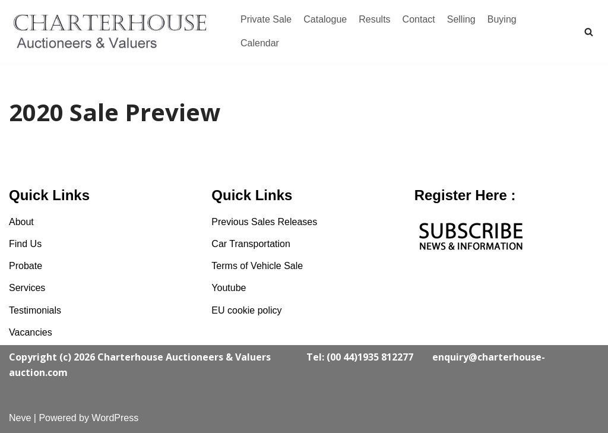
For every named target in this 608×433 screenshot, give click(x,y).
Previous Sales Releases (264, 222)
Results (374, 19)
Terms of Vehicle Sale (257, 266)
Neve (20, 418)
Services (27, 288)
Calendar (259, 43)
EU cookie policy (246, 310)
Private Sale (266, 19)
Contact (419, 19)
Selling (461, 19)
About (21, 222)
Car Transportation (250, 244)
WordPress (114, 418)
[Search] (588, 31)
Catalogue (325, 19)
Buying (502, 19)
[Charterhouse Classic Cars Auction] (113, 32)
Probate (25, 266)
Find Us (25, 244)
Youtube (228, 288)
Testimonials (35, 310)
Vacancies (30, 332)
